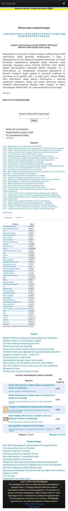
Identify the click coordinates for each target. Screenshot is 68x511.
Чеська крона (7, 237)
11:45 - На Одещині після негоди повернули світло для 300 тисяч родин (27, 164)
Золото (5, 317)
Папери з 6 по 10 (57, 434)
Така (4, 231)
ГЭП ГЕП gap (9, 476)
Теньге (5, 255)
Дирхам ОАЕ (7, 288)
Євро (4, 311)
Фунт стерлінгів (8, 295)
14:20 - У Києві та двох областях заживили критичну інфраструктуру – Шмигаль (30, 193)
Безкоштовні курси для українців (17, 346)
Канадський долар (9, 233)
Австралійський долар (10, 228)
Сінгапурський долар (10, 275)
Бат (4, 286)
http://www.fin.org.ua (34, 504)
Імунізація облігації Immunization (17, 459)
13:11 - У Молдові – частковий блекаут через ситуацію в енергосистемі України (30, 206)
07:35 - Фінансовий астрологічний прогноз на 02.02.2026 (22, 146)
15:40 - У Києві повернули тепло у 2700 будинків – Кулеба (23, 154)
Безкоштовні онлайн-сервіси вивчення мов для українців (28, 349)
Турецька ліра (8, 306)
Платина (6, 322)
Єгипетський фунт (9, 293)
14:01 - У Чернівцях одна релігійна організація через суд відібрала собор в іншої (30, 158)
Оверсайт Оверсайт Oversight (16, 451)
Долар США (7, 297)
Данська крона (8, 239)
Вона (4, 257)
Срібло (5, 320)
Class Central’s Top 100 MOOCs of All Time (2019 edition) (28, 363)
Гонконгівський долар (10, 242)
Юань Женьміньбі (9, 235)
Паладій (6, 324)
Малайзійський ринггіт (10, 262)
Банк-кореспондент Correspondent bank (21, 456)
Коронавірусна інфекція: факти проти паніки (23, 360)
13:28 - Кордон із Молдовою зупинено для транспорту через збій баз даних (29, 205)
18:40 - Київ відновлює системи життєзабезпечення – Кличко (24, 175)
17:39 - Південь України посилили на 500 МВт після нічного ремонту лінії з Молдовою (32, 150)
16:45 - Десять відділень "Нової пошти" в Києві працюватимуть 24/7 (26, 181)
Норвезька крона (9, 271)
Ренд (4, 280)
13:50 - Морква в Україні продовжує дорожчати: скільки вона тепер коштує (28, 160)
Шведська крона (8, 282)
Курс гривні (8, 217)
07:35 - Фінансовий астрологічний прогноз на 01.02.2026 (22, 169)
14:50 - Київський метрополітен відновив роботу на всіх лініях (24, 187)
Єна (4, 253)
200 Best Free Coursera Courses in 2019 (20, 371)
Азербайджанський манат (12, 302)
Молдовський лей (9, 266)
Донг (4, 277)
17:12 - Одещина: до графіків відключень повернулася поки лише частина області (31, 179)
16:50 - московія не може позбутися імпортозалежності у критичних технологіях (30, 152)
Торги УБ (19, 217)
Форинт (5, 244)
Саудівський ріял (9, 273)
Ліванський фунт (8, 260)
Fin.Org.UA (8, 3)
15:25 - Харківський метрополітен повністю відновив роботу (23, 185)
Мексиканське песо (9, 264)
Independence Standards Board (16, 479)
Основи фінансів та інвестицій (16, 357)
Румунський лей (8, 304)
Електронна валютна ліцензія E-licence (20, 454)
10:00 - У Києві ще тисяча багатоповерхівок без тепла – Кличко (24, 168)
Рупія (5, 248)
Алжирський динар (9, 226)
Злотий (5, 315)
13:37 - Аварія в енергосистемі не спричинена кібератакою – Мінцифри (27, 203)
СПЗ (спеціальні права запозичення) (15, 308)
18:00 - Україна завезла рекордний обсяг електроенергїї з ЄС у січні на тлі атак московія (33, 148)
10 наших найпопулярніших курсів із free (21, 343)
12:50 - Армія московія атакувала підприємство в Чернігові (23, 162)
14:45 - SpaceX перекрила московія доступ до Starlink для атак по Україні (28, 156)
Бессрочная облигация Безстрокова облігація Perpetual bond (30, 462)
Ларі (4, 313)
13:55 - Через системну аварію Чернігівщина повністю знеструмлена (26, 201)
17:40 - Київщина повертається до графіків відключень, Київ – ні (25, 177)
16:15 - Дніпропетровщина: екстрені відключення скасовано (23, 183)
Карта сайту (34, 507)
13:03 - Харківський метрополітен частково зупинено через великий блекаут (29, 208)
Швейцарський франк (10, 284)
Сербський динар (9, 300)
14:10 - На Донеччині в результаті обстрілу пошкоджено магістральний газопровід (31, 195)
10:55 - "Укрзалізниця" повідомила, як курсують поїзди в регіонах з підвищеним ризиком (33, 166)
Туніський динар (8, 291)
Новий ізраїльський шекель (12, 251)
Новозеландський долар (11, 268)
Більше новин (7, 212)
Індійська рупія (8, 246)
